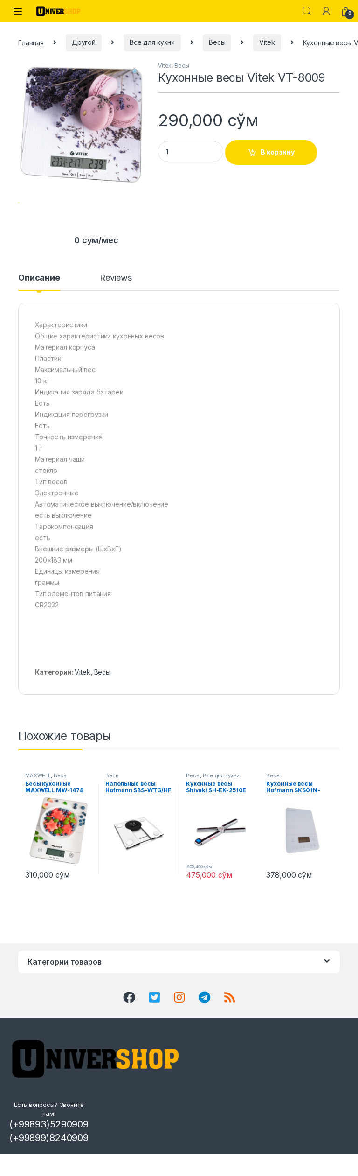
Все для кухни (152, 42)
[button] (135, 71)
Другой (84, 42)
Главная (31, 42)
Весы (217, 42)
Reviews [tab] (116, 304)
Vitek (267, 42)
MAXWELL (38, 802)
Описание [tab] (39, 304)
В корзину (278, 152)
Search (307, 11)
